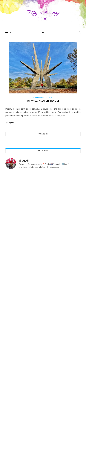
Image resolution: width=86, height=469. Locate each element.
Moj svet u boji (43, 12)
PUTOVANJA (39, 97)
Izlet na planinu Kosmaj (43, 101)
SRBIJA (49, 97)
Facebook (43, 134)
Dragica (11, 122)
